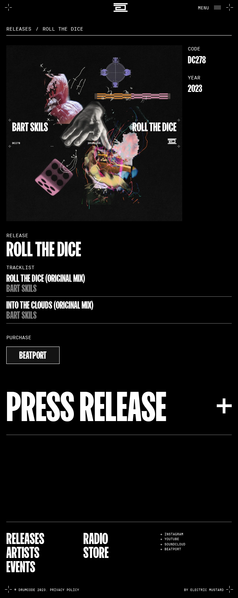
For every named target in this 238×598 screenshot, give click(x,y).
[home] (119, 7)
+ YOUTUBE (169, 539)
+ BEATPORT (170, 549)
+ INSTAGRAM (171, 534)
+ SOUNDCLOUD (172, 544)
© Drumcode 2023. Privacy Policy (46, 590)
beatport (33, 354)
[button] (209, 7)
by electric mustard (204, 590)
